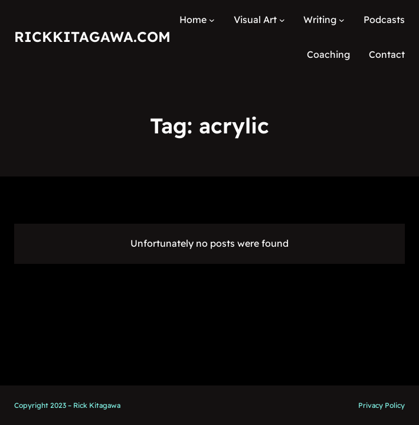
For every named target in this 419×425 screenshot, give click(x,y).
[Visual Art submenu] (282, 20)
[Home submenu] (212, 20)
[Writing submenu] (342, 20)
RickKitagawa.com (92, 36)
